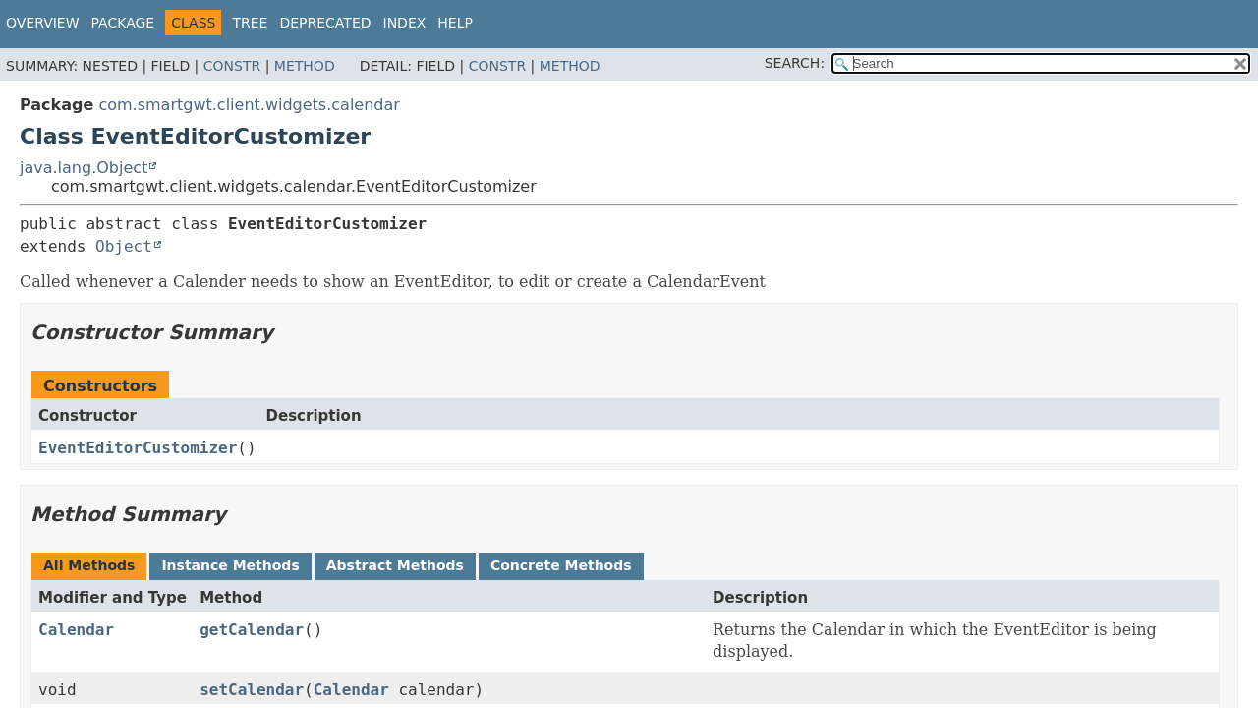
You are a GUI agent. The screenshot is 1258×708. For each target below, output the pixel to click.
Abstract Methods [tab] (395, 565)
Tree (249, 22)
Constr (231, 66)
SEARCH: (795, 63)
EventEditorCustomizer (137, 448)
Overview (43, 22)
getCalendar (252, 629)
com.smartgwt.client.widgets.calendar (248, 104)
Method (304, 66)
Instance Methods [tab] (230, 565)
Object (123, 246)
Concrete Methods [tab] (561, 565)
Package (123, 22)
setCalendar (252, 689)
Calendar (76, 629)
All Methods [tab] (89, 565)
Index (405, 22)
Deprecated (325, 22)
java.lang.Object (83, 167)
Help (455, 22)
